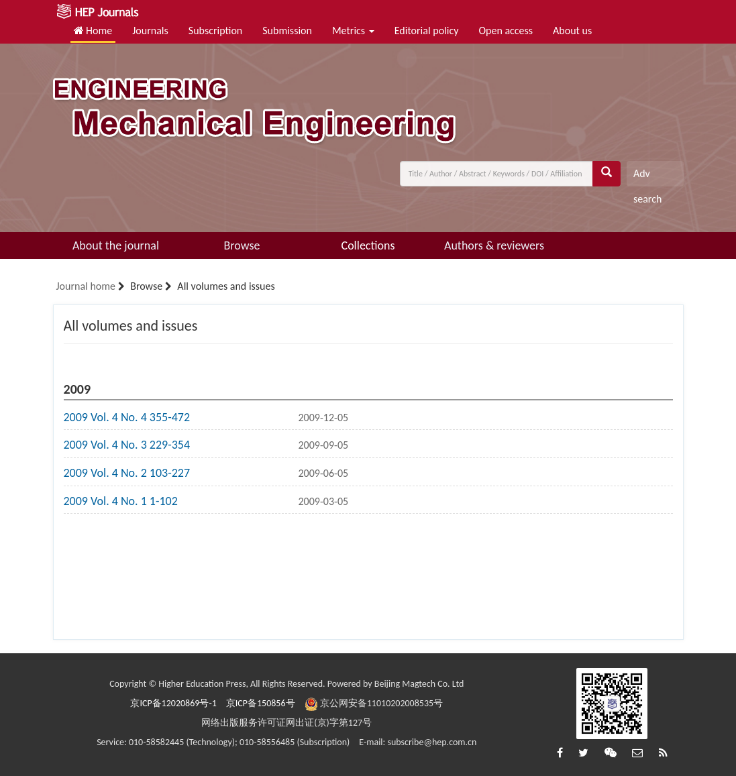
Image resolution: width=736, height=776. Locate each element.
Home (93, 30)
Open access (505, 30)
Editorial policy (427, 30)
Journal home (85, 286)
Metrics (353, 30)
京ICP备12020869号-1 (173, 703)
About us (572, 30)
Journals (150, 30)
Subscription (215, 30)
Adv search (647, 176)
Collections (368, 245)
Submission (287, 30)
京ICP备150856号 (260, 703)
